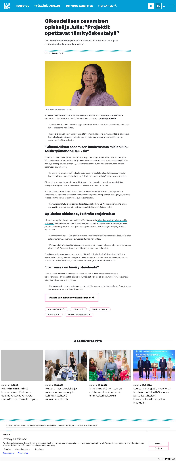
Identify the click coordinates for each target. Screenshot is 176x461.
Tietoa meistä (107, 5)
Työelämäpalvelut (47, 5)
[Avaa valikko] (172, 6)
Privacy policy (23, 453)
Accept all (158, 444)
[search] (165, 6)
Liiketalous (53, 315)
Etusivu (9, 425)
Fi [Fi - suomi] (151, 5)
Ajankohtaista (19, 425)
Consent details (8, 453)
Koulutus (22, 5)
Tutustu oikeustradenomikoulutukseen (70, 297)
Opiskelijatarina (99, 309)
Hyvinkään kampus (56, 309)
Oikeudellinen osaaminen (79, 315)
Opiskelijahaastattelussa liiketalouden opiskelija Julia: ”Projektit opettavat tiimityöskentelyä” (62, 425)
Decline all (159, 448)
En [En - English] (158, 5)
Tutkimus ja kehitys (79, 5)
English (6, 434)
